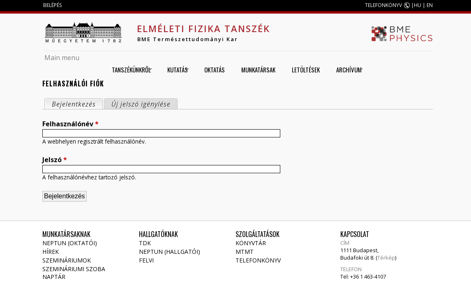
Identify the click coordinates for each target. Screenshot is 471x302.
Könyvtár (251, 243)
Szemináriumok (66, 260)
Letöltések (306, 69)
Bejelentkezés (77, 104)
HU (417, 5)
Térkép (386, 257)
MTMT (245, 252)
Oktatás (214, 69)
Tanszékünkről (129, 69)
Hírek (50, 252)
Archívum (346, 69)
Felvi (146, 260)
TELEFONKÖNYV (383, 5)
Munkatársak (258, 69)
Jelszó (54, 159)
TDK (145, 243)
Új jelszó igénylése (141, 104)
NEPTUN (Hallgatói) (169, 252)
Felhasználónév (70, 123)
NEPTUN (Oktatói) (69, 243)
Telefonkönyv (258, 260)
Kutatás (175, 69)
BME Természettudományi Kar (187, 39)
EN (430, 5)
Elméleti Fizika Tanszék (203, 28)
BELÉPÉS (52, 5)
